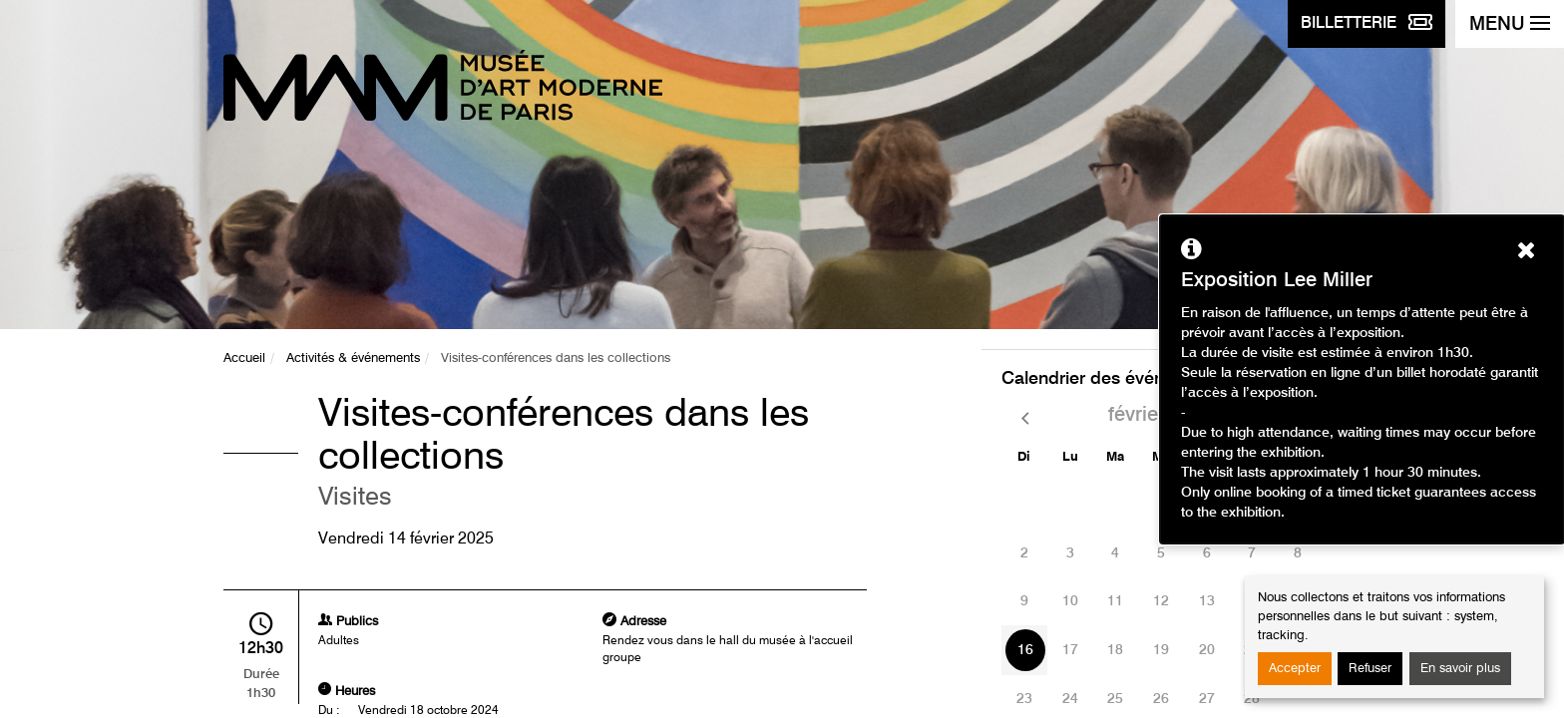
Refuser (1370, 668)
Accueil (244, 358)
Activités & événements (353, 358)
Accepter (1295, 668)
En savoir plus (1460, 668)
